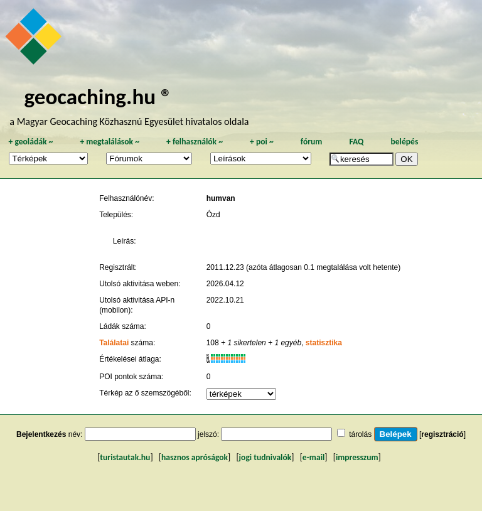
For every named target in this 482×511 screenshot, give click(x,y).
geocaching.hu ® (98, 96)
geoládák (30, 141)
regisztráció (442, 434)
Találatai (114, 342)
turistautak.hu (125, 457)
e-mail (313, 457)
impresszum (357, 457)
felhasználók (195, 141)
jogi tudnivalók (265, 457)
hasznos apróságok (194, 457)
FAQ (356, 141)
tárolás (360, 434)
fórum (312, 141)
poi (261, 141)
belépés (404, 141)
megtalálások (109, 141)
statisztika (324, 342)
